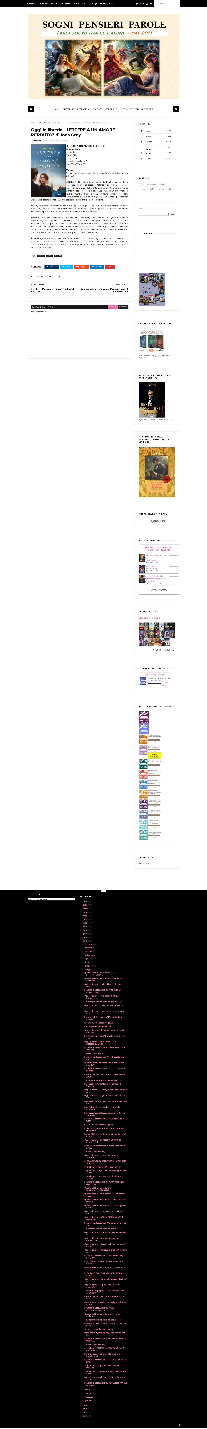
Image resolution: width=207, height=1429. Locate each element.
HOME (57, 109)
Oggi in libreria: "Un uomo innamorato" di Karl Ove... (104, 1031)
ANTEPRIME (68, 109)
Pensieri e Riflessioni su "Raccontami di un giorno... (104, 1076)
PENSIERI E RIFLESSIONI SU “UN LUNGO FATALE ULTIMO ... (105, 1384)
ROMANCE (32, 4)
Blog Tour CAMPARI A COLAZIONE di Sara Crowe (103, 1263)
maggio (89, 970)
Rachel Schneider (152, 569)
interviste (161, 189)
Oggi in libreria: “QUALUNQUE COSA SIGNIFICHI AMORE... (101, 1043)
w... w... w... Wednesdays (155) (98, 1330)
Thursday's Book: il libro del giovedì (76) (103, 1320)
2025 (85, 905)
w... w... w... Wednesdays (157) (98, 1023)
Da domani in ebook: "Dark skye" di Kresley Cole (104, 1037)
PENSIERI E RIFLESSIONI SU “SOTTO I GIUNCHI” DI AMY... (105, 1070)
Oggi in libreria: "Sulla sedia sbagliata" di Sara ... (103, 1007)
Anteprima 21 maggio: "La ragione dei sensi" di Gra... (105, 1304)
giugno (88, 966)
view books (167, 688)
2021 (85, 920)
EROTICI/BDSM (107, 4)
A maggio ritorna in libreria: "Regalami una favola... (104, 1379)
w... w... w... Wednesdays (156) (98, 1125)
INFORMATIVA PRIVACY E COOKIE (137, 109)
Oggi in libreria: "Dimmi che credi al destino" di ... (105, 1280)
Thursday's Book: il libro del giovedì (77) (103, 1229)
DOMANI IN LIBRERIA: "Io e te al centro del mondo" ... (104, 1064)
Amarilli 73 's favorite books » (164, 650)
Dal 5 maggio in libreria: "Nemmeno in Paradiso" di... (102, 1355)
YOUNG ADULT (81, 4)
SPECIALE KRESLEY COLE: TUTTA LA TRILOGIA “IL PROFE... (105, 1162)
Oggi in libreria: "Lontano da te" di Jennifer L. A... (104, 1013)
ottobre (89, 952)
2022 (85, 916)
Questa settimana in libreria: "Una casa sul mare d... (104, 1201)
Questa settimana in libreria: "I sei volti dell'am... (103, 1315)
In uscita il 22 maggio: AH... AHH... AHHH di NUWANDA (104, 1130)
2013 (85, 1409)
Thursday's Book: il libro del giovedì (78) (103, 1081)
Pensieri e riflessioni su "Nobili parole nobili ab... (105, 1058)
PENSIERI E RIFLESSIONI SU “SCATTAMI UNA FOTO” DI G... (104, 1183)
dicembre (89, 945)
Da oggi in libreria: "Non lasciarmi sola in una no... (105, 1103)
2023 (85, 913)
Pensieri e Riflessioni (148, 185)
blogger (110, 307)
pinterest (155, 148)
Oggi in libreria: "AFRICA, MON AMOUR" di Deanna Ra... (103, 1218)
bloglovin (155, 131)
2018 (85, 931)
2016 (85, 938)
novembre (90, 948)
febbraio (89, 1397)
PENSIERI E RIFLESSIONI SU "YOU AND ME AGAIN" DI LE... (102, 991)
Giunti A (51, 123)
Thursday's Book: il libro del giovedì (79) (103, 1002)
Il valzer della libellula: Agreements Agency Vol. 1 (156, 577)
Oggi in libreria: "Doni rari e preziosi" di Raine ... (105, 1251)
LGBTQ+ (94, 4)
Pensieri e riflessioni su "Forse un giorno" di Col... (105, 1224)
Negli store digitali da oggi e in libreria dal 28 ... (104, 1334)
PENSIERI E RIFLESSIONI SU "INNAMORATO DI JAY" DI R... (104, 1049)
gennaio (89, 1401)
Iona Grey (61, 123)
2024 (85, 909)
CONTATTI (97, 109)
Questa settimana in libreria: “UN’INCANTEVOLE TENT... (98, 1189)
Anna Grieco (150, 581)
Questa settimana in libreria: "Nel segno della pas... (103, 980)
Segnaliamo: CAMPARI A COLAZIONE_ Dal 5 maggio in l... (104, 1349)
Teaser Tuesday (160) (94, 1152)
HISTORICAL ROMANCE (50, 4)
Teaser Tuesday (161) (94, 1054)
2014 (85, 1406)
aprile (88, 1390)
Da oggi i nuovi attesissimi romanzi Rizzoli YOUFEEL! (104, 1114)
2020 (85, 923)
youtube (155, 159)
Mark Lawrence (151, 561)
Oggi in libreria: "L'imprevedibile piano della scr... (105, 1234)
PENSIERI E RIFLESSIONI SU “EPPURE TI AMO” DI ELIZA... (105, 1325)
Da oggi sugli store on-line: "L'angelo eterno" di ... (102, 1109)
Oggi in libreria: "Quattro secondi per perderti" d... (102, 1239)
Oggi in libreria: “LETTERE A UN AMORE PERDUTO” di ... (102, 1141)
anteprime (42, 123)
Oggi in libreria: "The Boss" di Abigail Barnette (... (101, 997)
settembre (90, 955)
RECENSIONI (83, 109)
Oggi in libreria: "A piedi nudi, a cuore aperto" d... (102, 1286)
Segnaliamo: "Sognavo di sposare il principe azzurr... (105, 1172)
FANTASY (67, 4)
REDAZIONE (111, 109)
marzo (88, 1394)
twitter (155, 153)
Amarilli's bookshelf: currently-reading (158, 549)
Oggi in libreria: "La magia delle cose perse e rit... (105, 1091)
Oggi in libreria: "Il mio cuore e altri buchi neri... (103, 1213)
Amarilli (150, 679)
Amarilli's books (149, 618)
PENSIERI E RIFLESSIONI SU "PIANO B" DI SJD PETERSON (104, 1257)
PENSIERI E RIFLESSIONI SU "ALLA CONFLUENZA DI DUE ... (99, 1309)
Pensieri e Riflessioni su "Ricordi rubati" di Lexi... (104, 1298)
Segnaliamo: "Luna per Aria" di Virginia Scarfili (102, 1178)
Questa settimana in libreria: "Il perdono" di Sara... (105, 1269)
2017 (85, 934)
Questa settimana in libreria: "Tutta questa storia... (105, 1207)
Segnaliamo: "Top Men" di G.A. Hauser (102, 1167)
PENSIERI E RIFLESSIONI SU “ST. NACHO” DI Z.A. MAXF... (105, 1361)
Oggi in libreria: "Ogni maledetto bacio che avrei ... (104, 1097)
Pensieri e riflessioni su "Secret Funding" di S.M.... (104, 1147)
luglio (88, 963)
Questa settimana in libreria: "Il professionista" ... (99, 974)
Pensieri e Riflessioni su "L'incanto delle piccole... (103, 1018)
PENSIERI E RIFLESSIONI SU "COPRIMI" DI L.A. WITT (104, 1120)
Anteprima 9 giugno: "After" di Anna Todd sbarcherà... (104, 1292)
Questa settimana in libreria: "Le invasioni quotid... (104, 1195)
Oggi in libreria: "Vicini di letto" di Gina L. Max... (103, 986)
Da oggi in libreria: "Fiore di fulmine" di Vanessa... (102, 1085)
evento (143, 189)
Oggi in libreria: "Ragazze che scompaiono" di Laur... (105, 1245)
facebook (121, 307)
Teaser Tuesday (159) (94, 1345)
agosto (88, 959)
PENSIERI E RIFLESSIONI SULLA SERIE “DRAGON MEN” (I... (105, 1340)
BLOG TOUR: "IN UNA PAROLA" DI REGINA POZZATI (103, 1275)
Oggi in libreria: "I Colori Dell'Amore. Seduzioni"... (101, 1156)
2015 (85, 941)
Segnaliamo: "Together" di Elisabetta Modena (102, 1367)
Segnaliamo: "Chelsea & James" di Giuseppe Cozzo (105, 1373)
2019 (85, 927)
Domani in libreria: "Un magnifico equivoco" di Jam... (105, 1135)
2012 (85, 1413)
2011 (85, 1416)
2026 (85, 902)
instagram (155, 142)
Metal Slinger (150, 566)
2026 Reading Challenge (155, 675)
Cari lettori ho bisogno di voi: (98, 1027)
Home (33, 123)
